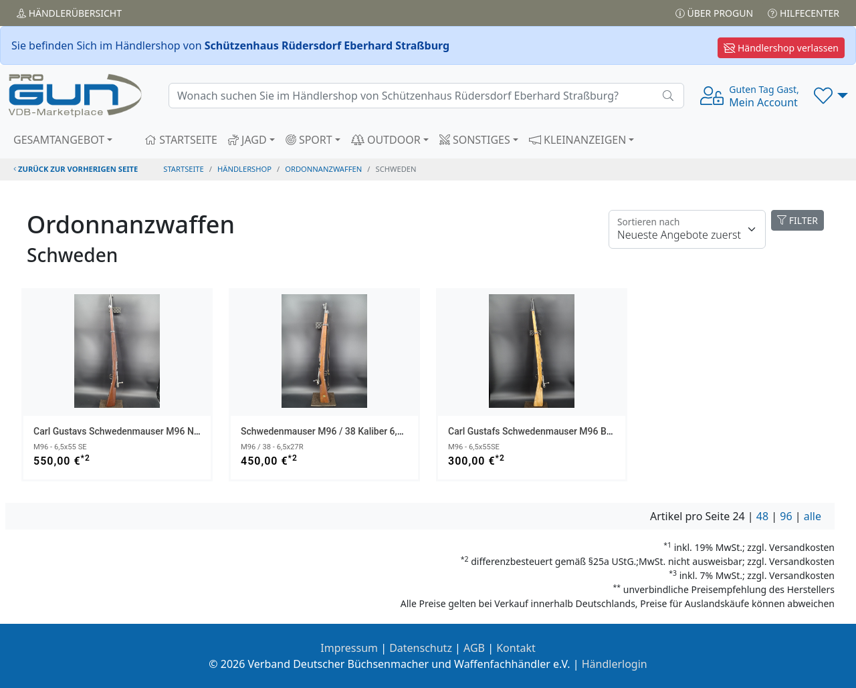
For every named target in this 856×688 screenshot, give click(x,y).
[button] (831, 95)
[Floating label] (687, 229)
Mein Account (763, 96)
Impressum (349, 648)
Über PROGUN (714, 13)
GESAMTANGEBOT (58, 139)
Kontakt (516, 648)
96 (786, 516)
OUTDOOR (386, 139)
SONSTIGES (474, 139)
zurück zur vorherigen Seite (75, 169)
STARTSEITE (180, 139)
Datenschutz (420, 648)
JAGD (247, 139)
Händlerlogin (614, 664)
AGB (474, 648)
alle (812, 516)
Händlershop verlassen (781, 47)
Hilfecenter (803, 13)
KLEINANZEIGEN (578, 139)
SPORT (309, 139)
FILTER (797, 220)
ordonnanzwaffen (323, 169)
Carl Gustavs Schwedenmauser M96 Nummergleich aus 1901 (162, 431)
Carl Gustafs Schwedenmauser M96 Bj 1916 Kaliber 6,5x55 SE (578, 431)
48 (762, 516)
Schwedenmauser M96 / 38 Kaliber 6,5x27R (332, 431)
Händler (69, 13)
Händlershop (244, 169)
